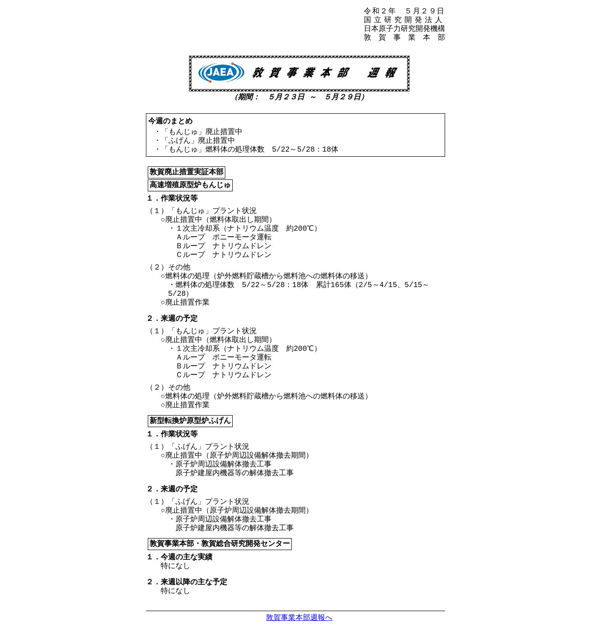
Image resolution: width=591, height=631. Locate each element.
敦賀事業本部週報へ (299, 617)
